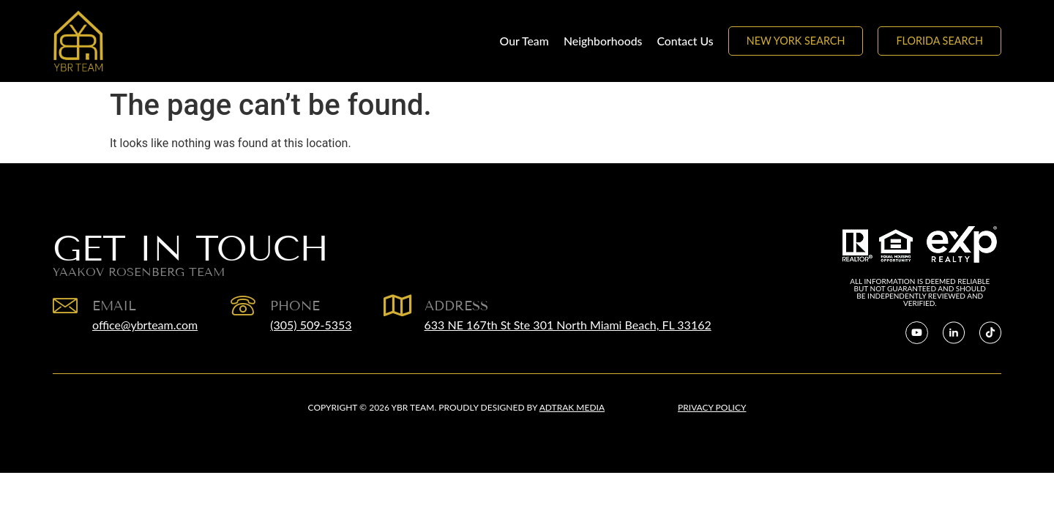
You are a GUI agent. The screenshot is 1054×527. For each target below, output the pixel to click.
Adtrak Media (572, 407)
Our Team (524, 41)
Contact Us (685, 41)
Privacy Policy (712, 407)
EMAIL (114, 306)
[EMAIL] (65, 305)
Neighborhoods (603, 41)
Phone (295, 306)
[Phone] (243, 305)
